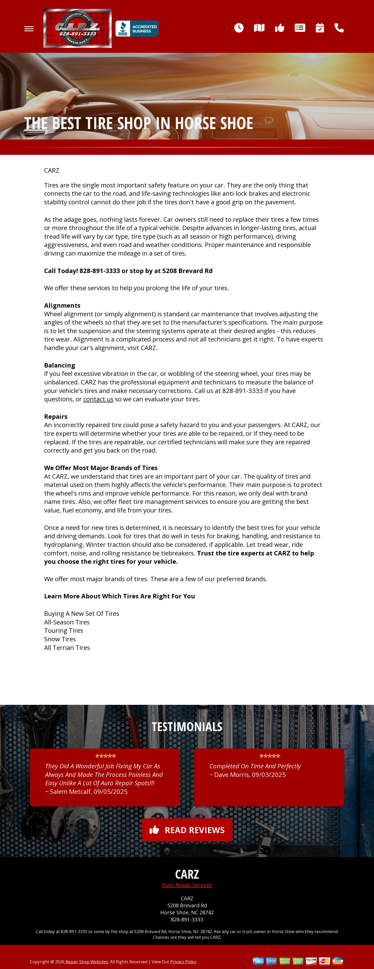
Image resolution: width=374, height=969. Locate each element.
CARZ (51, 170)
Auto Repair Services (187, 884)
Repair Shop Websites (86, 962)
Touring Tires (63, 630)
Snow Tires (60, 639)
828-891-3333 (99, 270)
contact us (98, 399)
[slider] (105, 756)
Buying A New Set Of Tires (81, 613)
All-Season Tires (67, 622)
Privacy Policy (183, 962)
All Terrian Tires (67, 647)
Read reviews (187, 829)
